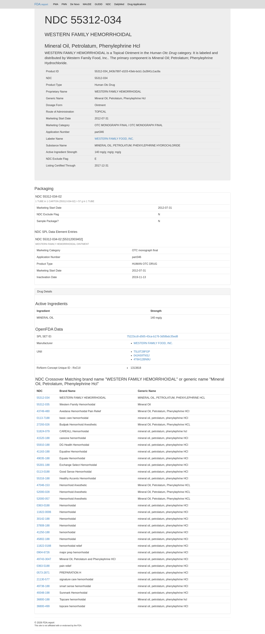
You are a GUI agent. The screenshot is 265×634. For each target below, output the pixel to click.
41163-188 (43, 451)
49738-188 (43, 586)
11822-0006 (44, 512)
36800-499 (43, 606)
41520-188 (43, 438)
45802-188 (43, 539)
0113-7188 (43, 418)
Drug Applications (137, 4)
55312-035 (43, 404)
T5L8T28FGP (142, 351)
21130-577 (43, 579)
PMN (64, 4)
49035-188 (43, 458)
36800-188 (43, 599)
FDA (41, 4)
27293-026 (43, 424)
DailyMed (119, 4)
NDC (108, 4)
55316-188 (43, 478)
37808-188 (43, 525)
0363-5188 (43, 565)
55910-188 (43, 444)
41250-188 (43, 532)
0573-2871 (43, 572)
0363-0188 (43, 505)
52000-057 (43, 498)
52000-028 (43, 491)
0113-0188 (43, 471)
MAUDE (87, 4)
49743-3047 (44, 559)
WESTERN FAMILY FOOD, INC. (114, 138)
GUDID (98, 4)
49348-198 (43, 592)
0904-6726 (43, 552)
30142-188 (43, 518)
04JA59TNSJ (142, 355)
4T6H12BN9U (142, 359)
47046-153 (43, 485)
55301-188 (43, 464)
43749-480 (43, 411)
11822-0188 (44, 545)
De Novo (74, 4)
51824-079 (43, 431)
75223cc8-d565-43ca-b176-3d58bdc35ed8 (152, 336)
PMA (55, 4)
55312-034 (43, 397)
